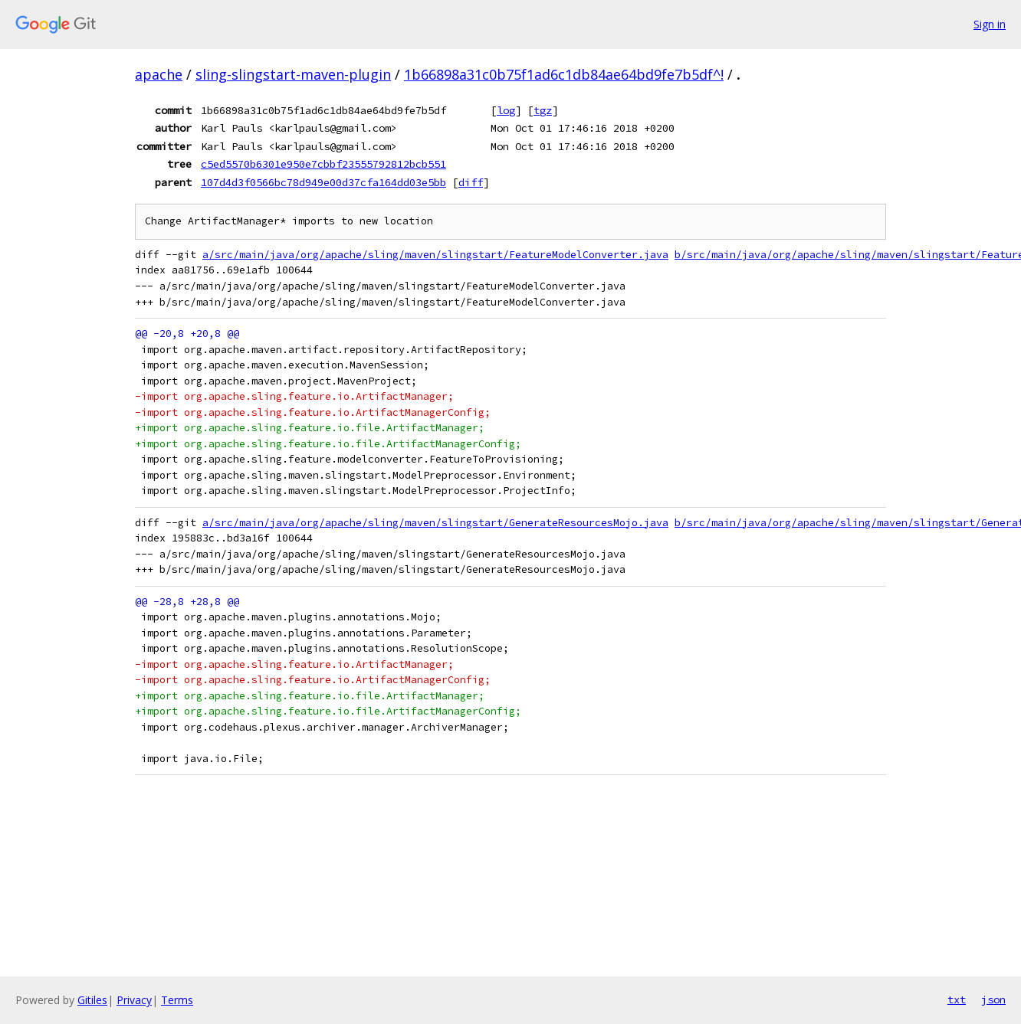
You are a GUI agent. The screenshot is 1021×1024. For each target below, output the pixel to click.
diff (470, 182)
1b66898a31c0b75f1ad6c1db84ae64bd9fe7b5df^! (564, 74)
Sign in (989, 24)
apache (158, 74)
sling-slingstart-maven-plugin (293, 74)
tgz (542, 110)
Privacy (134, 1000)
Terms (177, 1000)
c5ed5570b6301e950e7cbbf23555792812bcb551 (323, 164)
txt (956, 999)
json (993, 999)
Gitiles (92, 1000)
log (506, 110)
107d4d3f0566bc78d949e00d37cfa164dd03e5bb (323, 182)
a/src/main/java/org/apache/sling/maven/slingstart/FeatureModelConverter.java (435, 254)
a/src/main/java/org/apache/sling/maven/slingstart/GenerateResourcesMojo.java (435, 522)
